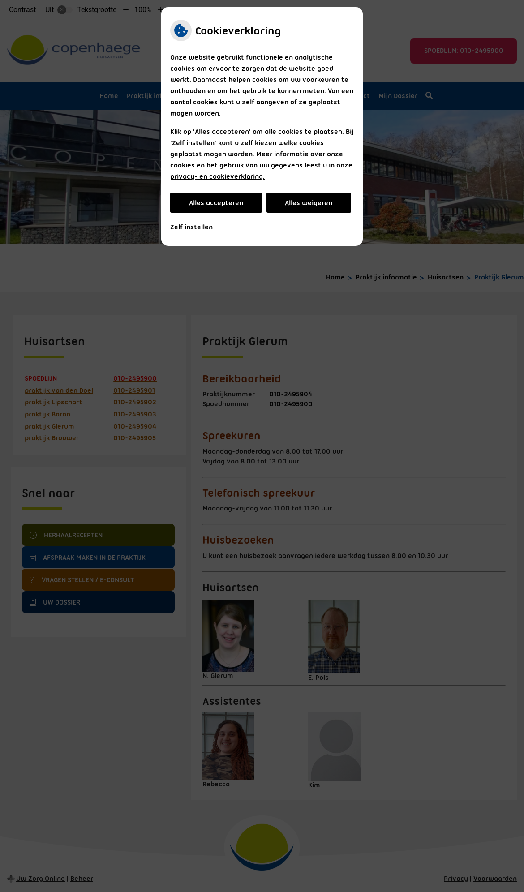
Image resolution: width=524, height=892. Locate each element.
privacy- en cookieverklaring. (217, 176)
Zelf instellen (191, 227)
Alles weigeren (308, 203)
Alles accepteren (216, 203)
